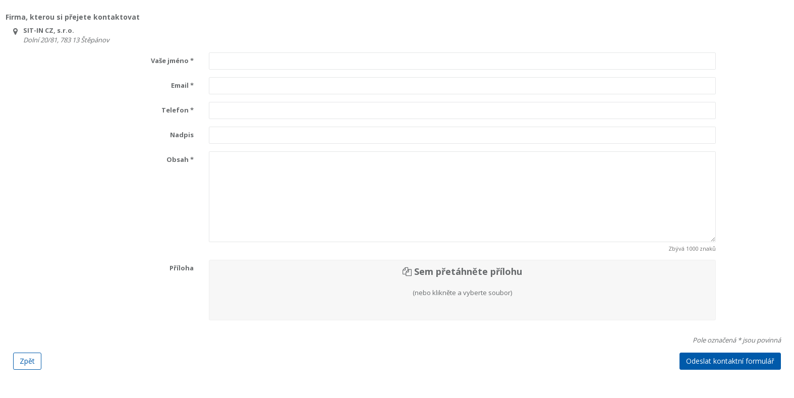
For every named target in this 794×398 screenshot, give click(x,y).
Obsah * (180, 159)
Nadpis (182, 134)
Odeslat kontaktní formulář (730, 361)
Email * (182, 85)
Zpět (27, 361)
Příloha (181, 267)
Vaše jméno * (172, 60)
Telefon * (177, 110)
